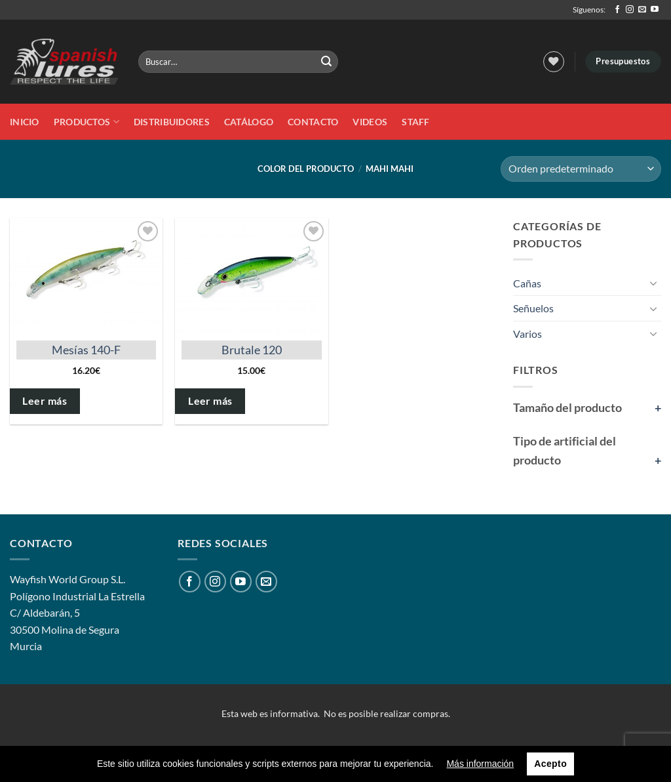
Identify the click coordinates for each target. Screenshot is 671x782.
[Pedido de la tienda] (581, 169)
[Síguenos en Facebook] (617, 9)
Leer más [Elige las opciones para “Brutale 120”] (210, 401)
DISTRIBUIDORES (172, 121)
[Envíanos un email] (642, 9)
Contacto (313, 121)
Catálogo (248, 121)
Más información (480, 763)
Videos (370, 121)
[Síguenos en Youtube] (655, 9)
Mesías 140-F (86, 349)
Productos (86, 121)
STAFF (415, 121)
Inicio (24, 121)
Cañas (527, 283)
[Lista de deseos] (553, 61)
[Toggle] (653, 283)
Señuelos (533, 308)
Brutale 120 (251, 349)
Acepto (550, 763)
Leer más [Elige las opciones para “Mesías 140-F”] (44, 401)
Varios (527, 333)
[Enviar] (326, 62)
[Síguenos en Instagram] (630, 9)
